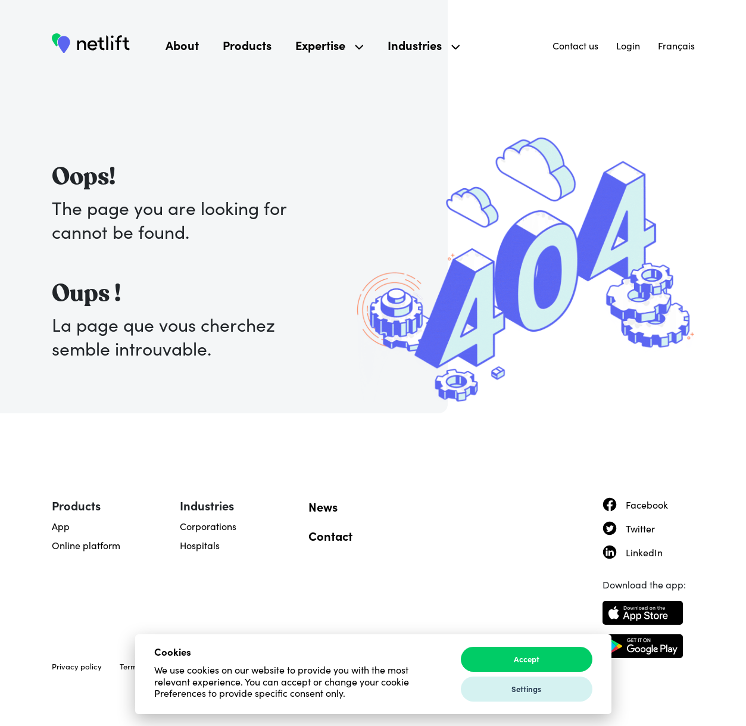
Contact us (575, 45)
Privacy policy (77, 666)
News (323, 506)
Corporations (208, 525)
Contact (330, 535)
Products (247, 44)
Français (676, 45)
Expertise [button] (329, 44)
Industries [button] (424, 44)
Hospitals (200, 544)
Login (628, 45)
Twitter (640, 528)
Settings (526, 688)
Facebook (647, 504)
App (61, 525)
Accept (526, 659)
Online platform (86, 544)
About (182, 44)
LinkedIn (644, 552)
